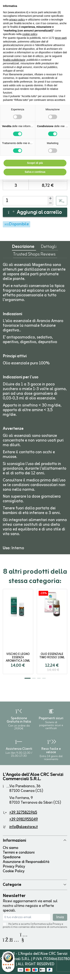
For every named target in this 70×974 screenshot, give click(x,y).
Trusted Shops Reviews (34, 255)
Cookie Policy (13, 871)
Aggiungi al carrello (35, 212)
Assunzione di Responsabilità (26, 862)
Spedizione (12, 857)
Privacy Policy (14, 866)
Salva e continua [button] (35, 171)
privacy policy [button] (17, 19)
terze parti (61, 37)
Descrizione (23, 247)
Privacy (57, 924)
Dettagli (48, 247)
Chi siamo (10, 848)
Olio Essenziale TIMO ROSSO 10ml (52, 656)
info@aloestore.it (23, 827)
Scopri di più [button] (35, 162)
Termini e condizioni (19, 853)
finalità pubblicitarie (14, 59)
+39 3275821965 (23, 812)
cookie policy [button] (29, 34)
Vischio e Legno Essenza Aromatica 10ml (18, 657)
